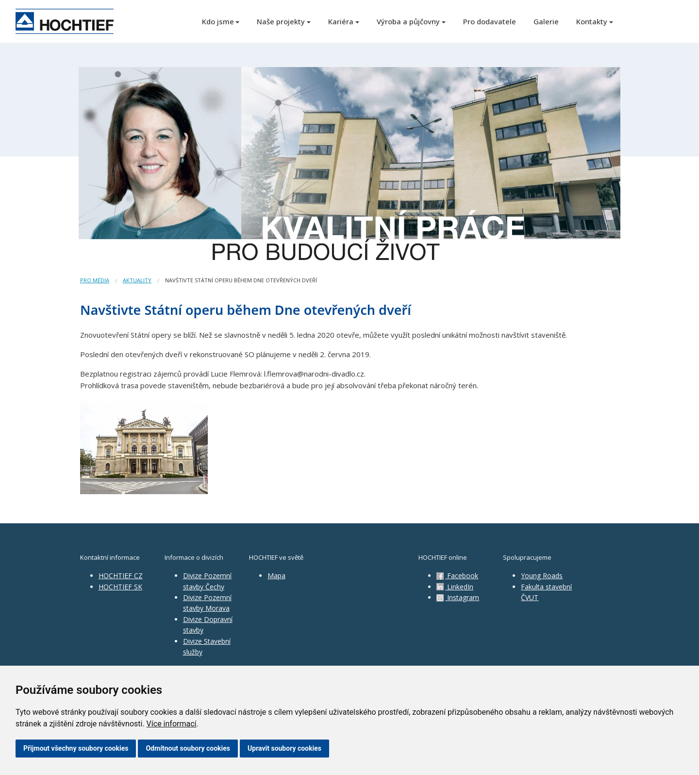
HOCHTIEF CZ (121, 575)
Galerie (546, 21)
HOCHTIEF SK (120, 586)
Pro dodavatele (489, 21)
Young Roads (542, 575)
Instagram (457, 597)
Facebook (457, 575)
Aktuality (137, 280)
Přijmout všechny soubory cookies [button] (75, 748)
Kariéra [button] (340, 21)
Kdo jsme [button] (218, 21)
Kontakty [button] (591, 21)
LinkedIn (454, 586)
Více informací (172, 723)
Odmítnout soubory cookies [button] (188, 748)
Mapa (276, 575)
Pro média (94, 280)
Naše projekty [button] (281, 21)
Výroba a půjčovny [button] (408, 21)
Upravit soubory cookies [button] (284, 748)
